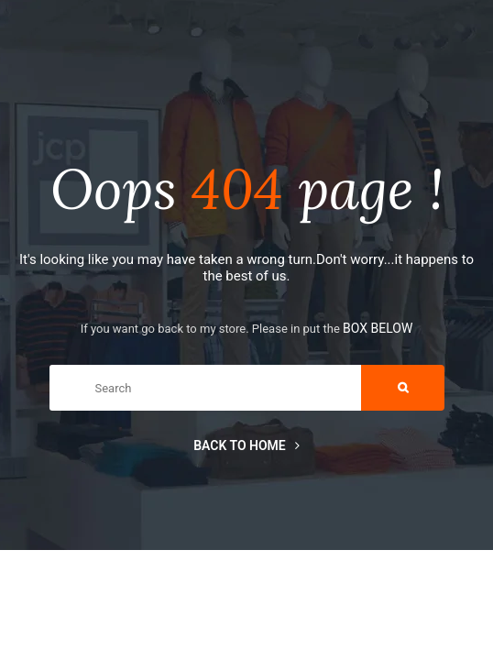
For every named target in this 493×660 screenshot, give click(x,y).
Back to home (246, 445)
